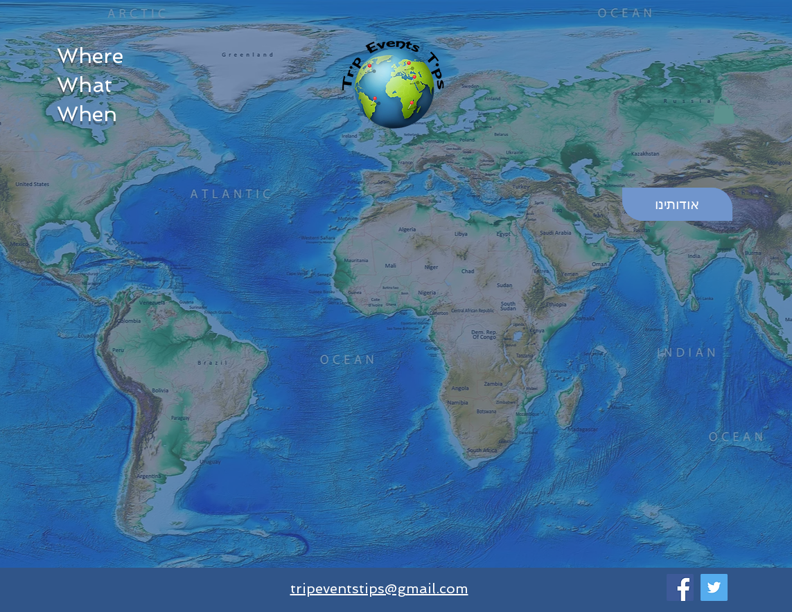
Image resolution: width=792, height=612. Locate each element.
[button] (723, 109)
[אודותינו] (677, 204)
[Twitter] (714, 587)
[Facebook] (680, 587)
